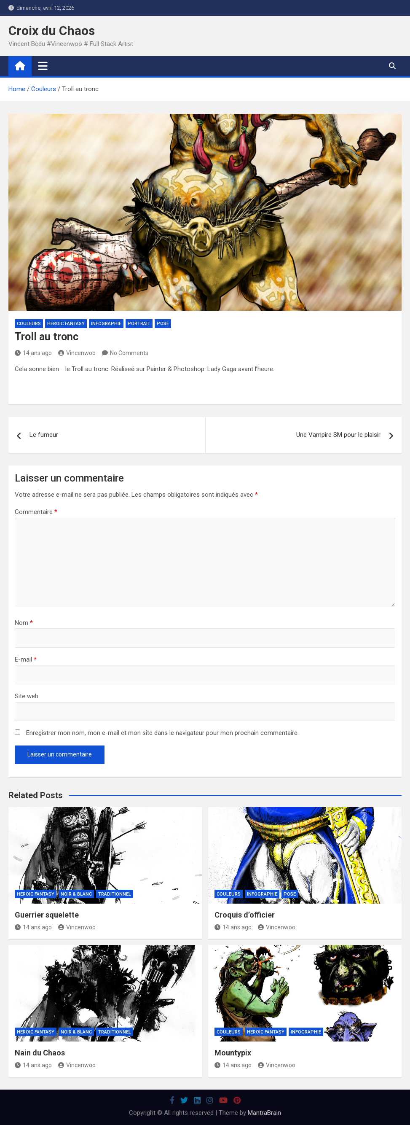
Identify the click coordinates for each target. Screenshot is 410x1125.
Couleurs (29, 323)
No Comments (129, 353)
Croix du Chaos (51, 30)
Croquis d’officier (244, 914)
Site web (26, 696)
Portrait (139, 323)
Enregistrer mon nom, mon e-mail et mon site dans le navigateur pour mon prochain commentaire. (162, 733)
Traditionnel (114, 894)
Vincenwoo (77, 353)
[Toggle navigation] (43, 65)
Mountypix (232, 1052)
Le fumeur (43, 435)
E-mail (26, 659)
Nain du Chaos (40, 1052)
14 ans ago (33, 353)
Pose (163, 323)
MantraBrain (264, 1113)
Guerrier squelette (47, 914)
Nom (24, 623)
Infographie (106, 323)
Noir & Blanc (76, 894)
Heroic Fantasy (66, 323)
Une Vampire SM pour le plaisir (338, 435)
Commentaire (36, 512)
